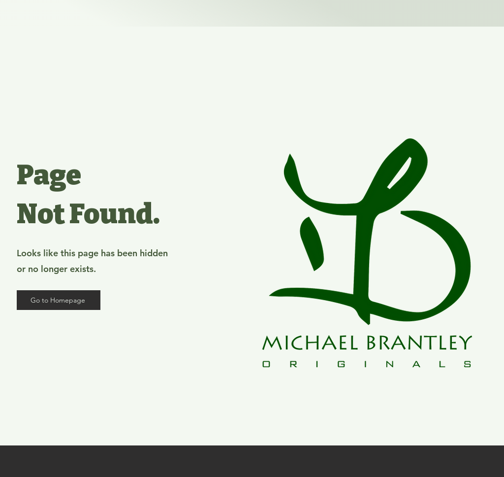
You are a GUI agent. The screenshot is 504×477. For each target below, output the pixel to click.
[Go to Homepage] (58, 300)
